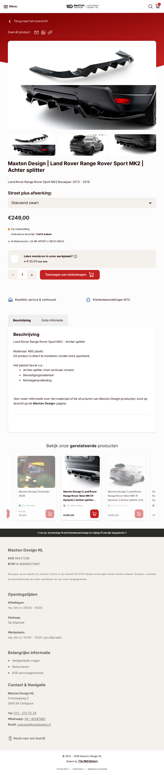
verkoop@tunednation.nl (34, 724)
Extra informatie (52, 320)
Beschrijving (22, 320)
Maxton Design (44, 403)
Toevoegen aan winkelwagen (69, 275)
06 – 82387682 (35, 719)
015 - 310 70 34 (25, 713)
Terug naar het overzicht (28, 21)
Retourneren (20, 667)
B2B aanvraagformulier (28, 673)
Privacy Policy (62, 769)
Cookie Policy (78, 769)
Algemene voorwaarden (97, 769)
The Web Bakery (88, 761)
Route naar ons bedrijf (26, 738)
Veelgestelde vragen (26, 660)
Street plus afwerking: (30, 192)
